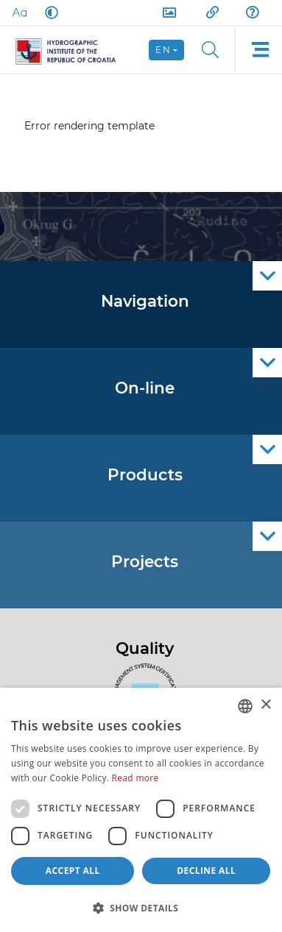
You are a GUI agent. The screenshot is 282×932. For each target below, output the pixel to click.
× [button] (265, 705)
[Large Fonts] (19, 12)
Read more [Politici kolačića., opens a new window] (135, 778)
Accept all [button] (73, 870)
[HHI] (72, 50)
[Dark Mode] (48, 12)
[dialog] (141, 810)
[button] (141, 907)
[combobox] (245, 706)
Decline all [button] (206, 870)
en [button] (163, 49)
